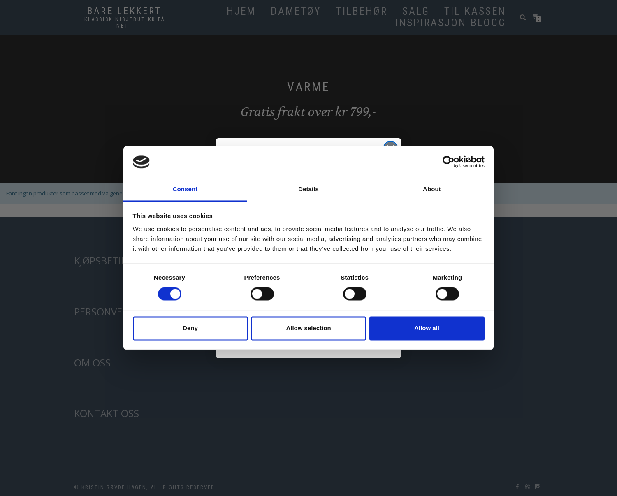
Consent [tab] (185, 188)
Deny (190, 327)
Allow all (426, 327)
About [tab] (432, 188)
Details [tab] (308, 188)
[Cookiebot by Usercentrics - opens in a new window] (449, 162)
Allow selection (308, 327)
